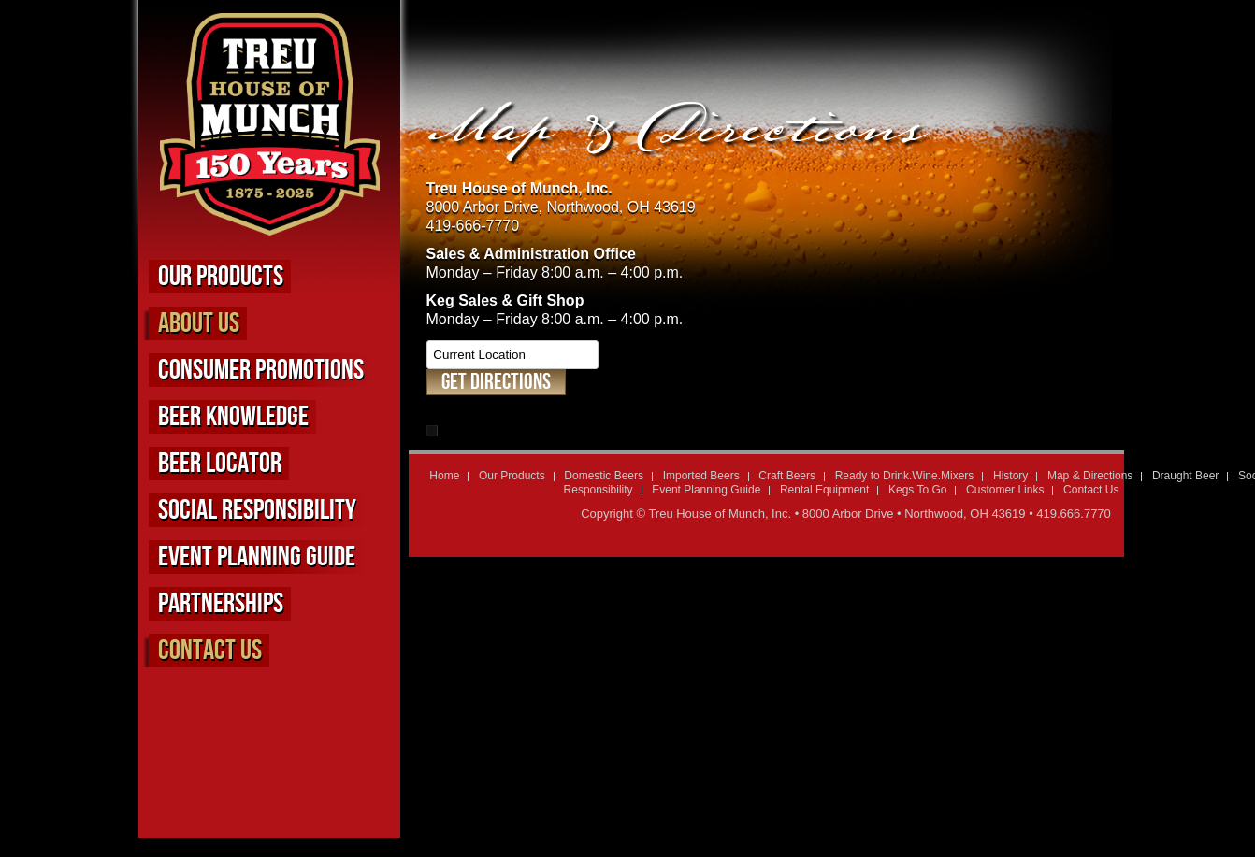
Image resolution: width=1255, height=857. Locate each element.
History (1010, 475)
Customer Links (1005, 489)
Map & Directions (1089, 475)
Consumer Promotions (261, 370)
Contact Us (210, 650)
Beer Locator (219, 463)
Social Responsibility (257, 510)
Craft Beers (786, 475)
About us (198, 323)
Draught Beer (1185, 475)
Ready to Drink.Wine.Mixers (904, 475)
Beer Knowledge (233, 417)
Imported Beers (701, 475)
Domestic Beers (603, 475)
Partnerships (220, 604)
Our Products (220, 276)
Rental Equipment (824, 489)
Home (444, 475)
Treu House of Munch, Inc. (719, 514)
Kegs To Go (917, 489)
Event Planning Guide (256, 557)
